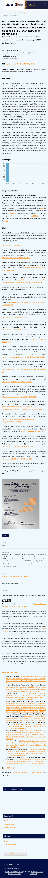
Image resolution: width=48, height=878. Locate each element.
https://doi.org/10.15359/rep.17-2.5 (32, 431)
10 (14, 768)
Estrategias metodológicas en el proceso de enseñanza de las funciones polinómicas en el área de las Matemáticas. (26, 751)
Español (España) (10, 844)
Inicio (3, 13)
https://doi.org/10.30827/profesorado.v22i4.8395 (17, 446)
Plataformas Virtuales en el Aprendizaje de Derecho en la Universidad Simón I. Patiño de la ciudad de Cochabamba (26, 743)
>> (17, 768)
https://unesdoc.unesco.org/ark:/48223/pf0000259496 (19, 397)
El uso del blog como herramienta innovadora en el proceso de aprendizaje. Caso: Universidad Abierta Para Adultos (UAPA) (26, 695)
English (6, 841)
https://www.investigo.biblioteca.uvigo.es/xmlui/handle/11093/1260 (23, 357)
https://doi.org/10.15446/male (11, 245)
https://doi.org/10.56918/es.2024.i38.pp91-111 (20, 64)
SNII (41, 208)
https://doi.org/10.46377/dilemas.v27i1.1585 (16, 258)
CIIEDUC (34, 216)
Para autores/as (9, 824)
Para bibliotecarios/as (10, 827)
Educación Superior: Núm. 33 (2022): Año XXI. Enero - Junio (25, 720)
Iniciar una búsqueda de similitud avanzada (27, 772)
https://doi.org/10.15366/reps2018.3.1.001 (15, 317)
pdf (6, 535)
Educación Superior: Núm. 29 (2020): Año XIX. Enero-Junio (25, 763)
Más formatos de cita (10, 567)
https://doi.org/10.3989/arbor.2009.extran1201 (17, 382)
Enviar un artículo (15, 854)
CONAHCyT (12, 213)
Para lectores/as (9, 821)
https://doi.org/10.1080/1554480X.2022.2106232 (17, 459)
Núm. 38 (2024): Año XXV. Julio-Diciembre (28, 13)
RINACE (5, 221)
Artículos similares (10, 672)
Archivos (10, 13)
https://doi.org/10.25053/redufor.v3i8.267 (15, 329)
